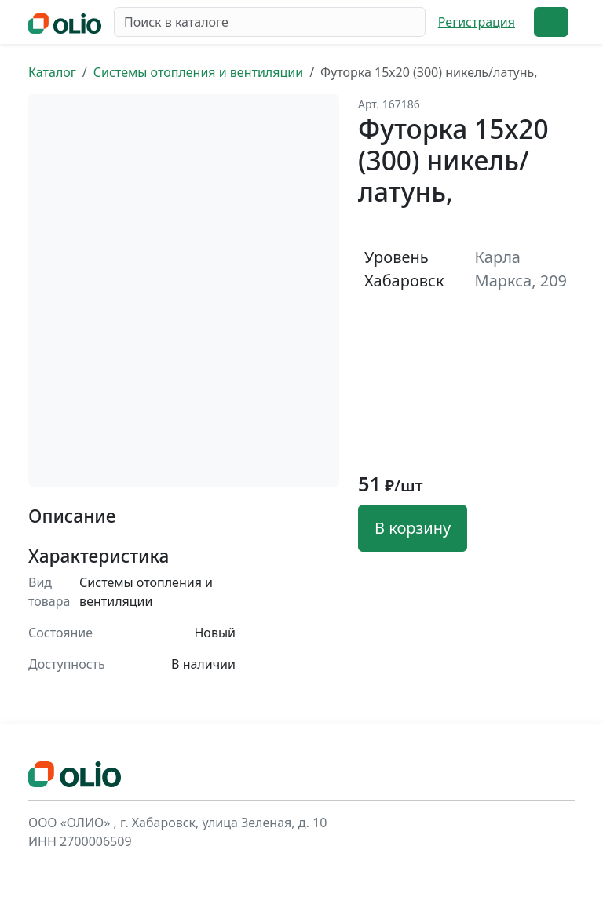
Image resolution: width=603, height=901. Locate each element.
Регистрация (476, 22)
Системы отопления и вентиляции (198, 72)
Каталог (52, 72)
